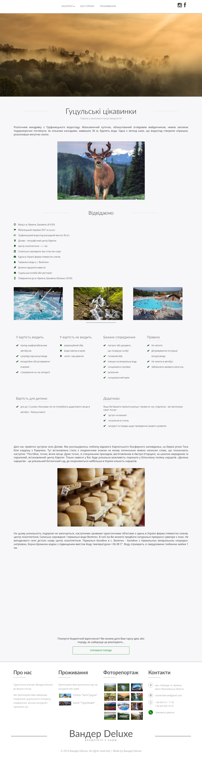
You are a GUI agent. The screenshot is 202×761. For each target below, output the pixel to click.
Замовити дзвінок (161, 712)
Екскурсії (68, 6)
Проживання (108, 6)
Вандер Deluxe (101, 734)
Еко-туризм (87, 6)
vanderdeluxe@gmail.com (168, 695)
